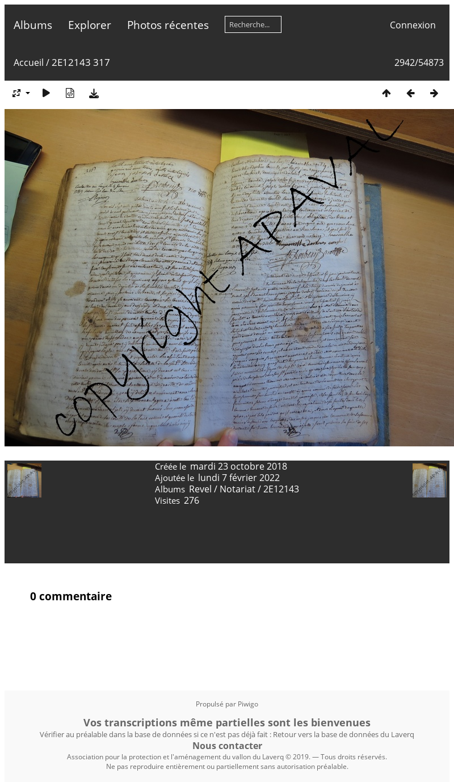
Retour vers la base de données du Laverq (343, 734)
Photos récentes (168, 24)
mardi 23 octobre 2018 (238, 466)
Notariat (237, 489)
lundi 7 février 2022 (239, 477)
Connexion (413, 25)
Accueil (29, 62)
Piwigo (248, 704)
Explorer (89, 24)
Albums (33, 24)
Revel (200, 489)
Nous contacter (227, 745)
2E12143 (281, 489)
